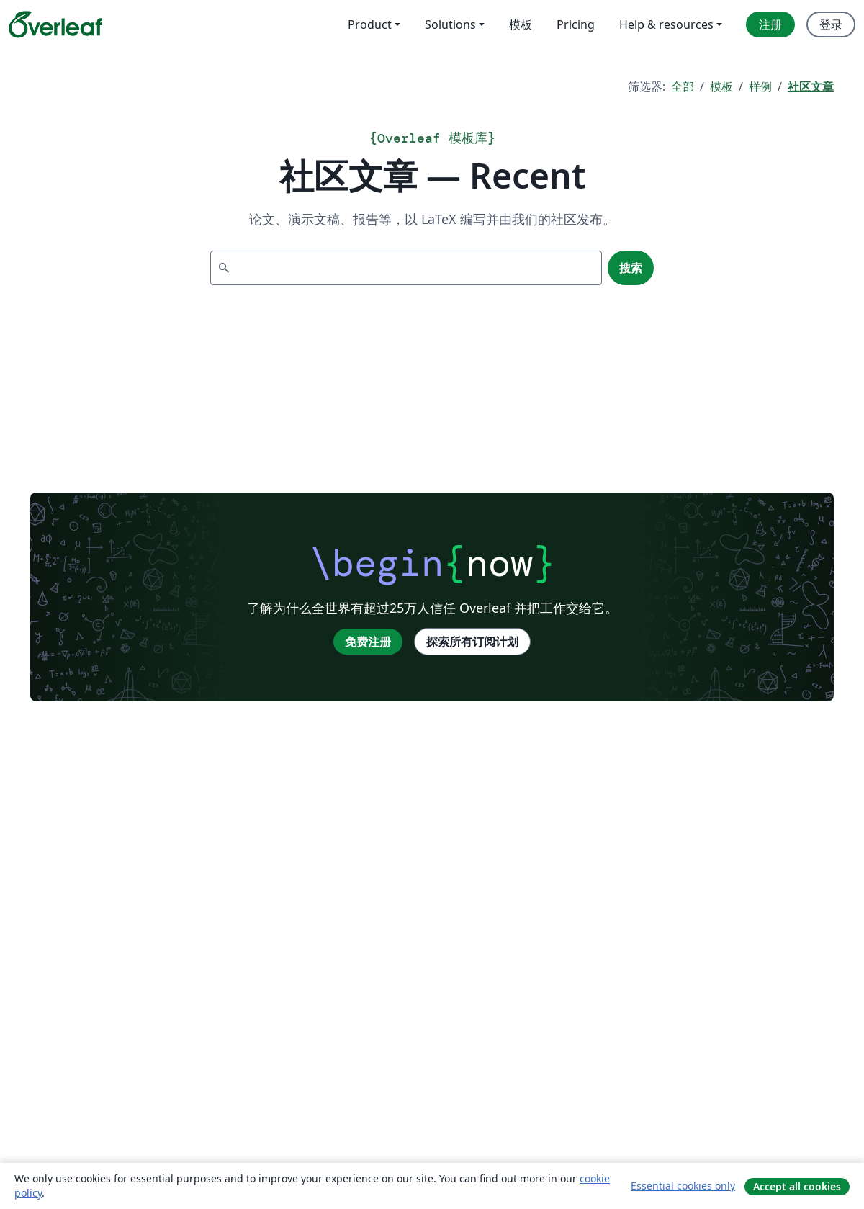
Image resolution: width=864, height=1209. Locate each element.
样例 (760, 86)
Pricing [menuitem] (576, 24)
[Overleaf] (55, 24)
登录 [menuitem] (830, 24)
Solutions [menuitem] (450, 24)
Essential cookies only (683, 1185)
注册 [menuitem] (770, 24)
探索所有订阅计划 (472, 642)
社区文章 (811, 86)
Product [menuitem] (370, 24)
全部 (682, 86)
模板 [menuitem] (520, 24)
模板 (721, 86)
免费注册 (368, 642)
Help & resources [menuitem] (666, 24)
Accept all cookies (797, 1186)
